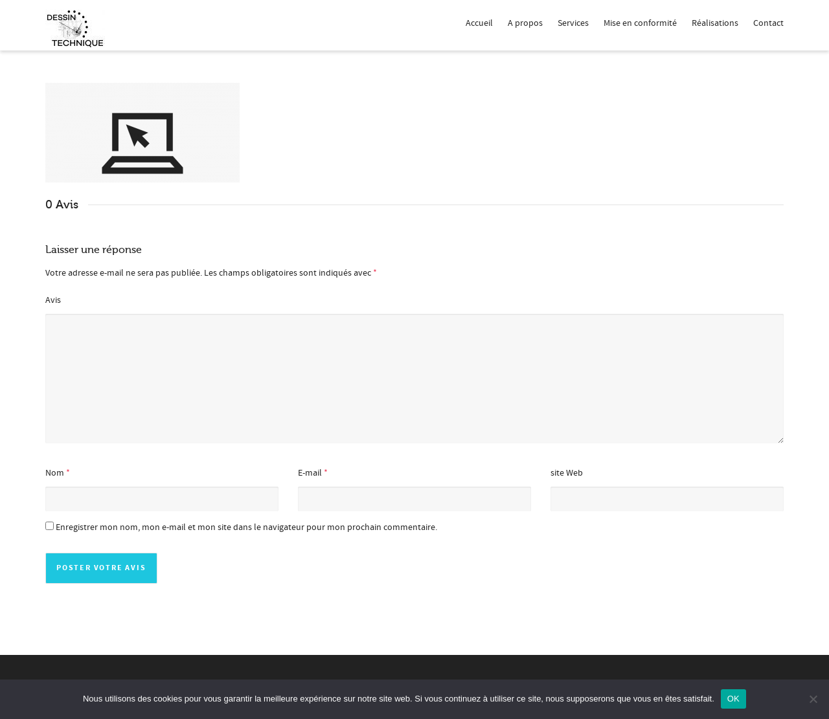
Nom (54, 473)
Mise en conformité (640, 23)
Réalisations (715, 23)
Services (573, 23)
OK (733, 698)
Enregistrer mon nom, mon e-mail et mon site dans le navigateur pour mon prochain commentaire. (246, 527)
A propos (525, 23)
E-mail (310, 473)
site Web (567, 473)
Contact (768, 23)
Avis (53, 300)
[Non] (812, 698)
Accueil (479, 23)
